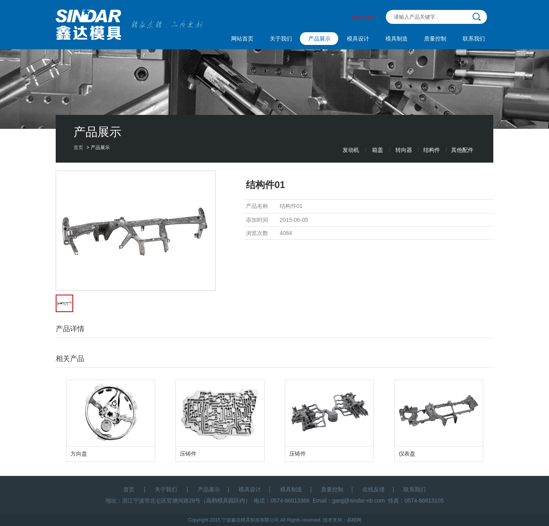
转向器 (403, 150)
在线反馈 (373, 489)
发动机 (351, 150)
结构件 (431, 150)
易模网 (354, 520)
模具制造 (396, 38)
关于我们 (281, 38)
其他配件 (462, 150)
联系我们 (474, 38)
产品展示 (319, 38)
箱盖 (377, 150)
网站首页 (242, 38)
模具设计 (358, 38)
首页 (78, 147)
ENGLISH (362, 17)
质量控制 (435, 38)
